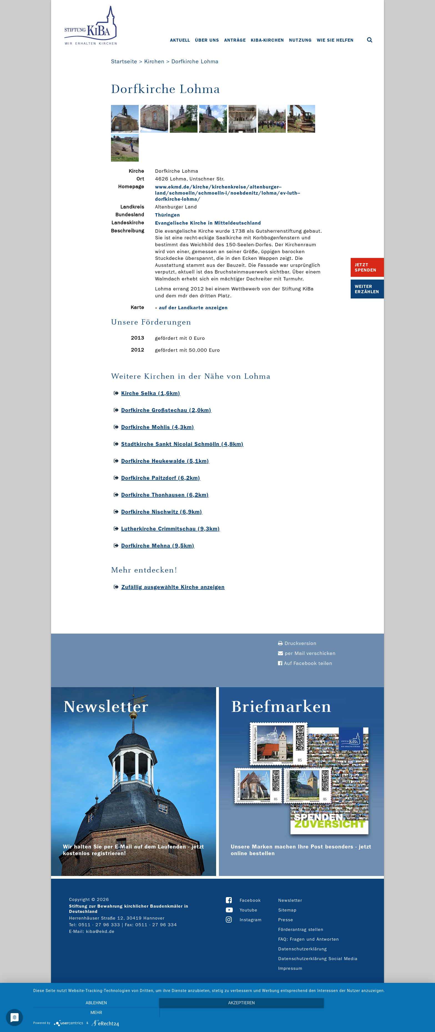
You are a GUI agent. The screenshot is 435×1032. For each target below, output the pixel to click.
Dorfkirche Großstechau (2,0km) (166, 410)
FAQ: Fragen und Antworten (308, 939)
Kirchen (154, 61)
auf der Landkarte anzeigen (193, 308)
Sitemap (287, 910)
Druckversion (297, 643)
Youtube (248, 910)
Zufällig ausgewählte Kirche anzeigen (173, 587)
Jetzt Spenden (365, 267)
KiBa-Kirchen (267, 40)
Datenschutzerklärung (302, 948)
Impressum (290, 968)
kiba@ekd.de (100, 931)
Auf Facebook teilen (305, 663)
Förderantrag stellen (300, 929)
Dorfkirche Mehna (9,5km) (157, 545)
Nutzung (300, 40)
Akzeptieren (231, 1012)
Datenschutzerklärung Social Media (318, 958)
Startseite (124, 61)
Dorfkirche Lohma (195, 61)
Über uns (207, 40)
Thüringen (167, 215)
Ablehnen (92, 1012)
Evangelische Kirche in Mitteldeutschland (208, 223)
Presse (285, 919)
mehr (370, 1012)
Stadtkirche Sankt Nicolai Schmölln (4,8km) (182, 444)
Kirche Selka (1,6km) (150, 393)
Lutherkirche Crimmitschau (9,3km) (170, 528)
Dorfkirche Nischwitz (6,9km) (161, 511)
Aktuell (180, 40)
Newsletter (290, 900)
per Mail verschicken (307, 653)
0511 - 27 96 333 (99, 924)
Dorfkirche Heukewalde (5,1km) (165, 461)
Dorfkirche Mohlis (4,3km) (157, 427)
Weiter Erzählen (367, 289)
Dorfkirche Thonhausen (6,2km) (165, 494)
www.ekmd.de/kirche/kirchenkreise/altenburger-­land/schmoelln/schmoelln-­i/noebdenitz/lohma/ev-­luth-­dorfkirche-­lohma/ (227, 193)
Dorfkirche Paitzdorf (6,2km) (160, 477)
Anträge (235, 40)
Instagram (251, 919)
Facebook (250, 900)
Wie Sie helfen (335, 40)
